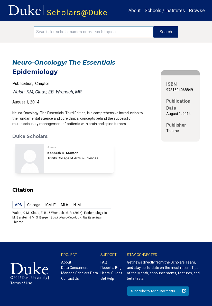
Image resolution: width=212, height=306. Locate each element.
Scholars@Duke (77, 12)
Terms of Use (21, 283)
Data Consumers (74, 268)
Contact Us (70, 278)
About (134, 10)
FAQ (103, 262)
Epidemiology (93, 213)
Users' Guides (111, 273)
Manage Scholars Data (79, 273)
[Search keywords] (93, 32)
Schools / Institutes (165, 10)
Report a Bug (111, 268)
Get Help (107, 278)
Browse (197, 10)
